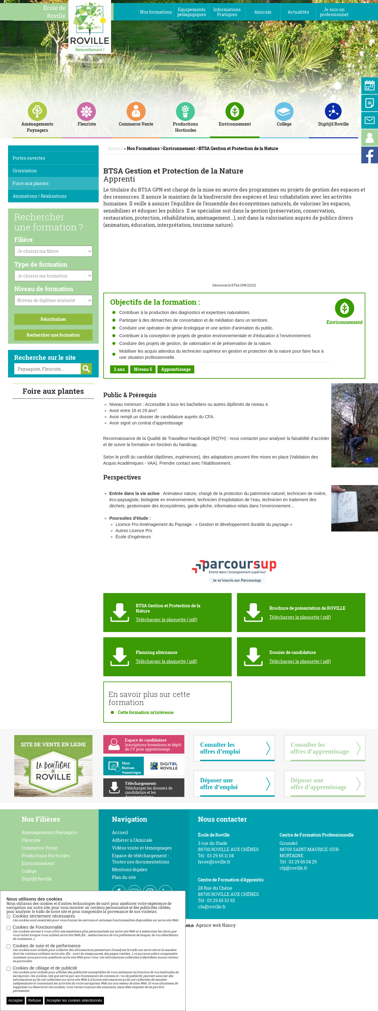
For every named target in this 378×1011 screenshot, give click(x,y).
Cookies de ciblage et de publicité (96, 979)
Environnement (38, 863)
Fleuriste (31, 840)
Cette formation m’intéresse (146, 712)
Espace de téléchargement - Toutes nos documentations (140, 859)
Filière (23, 239)
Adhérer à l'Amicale (132, 840)
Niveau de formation (43, 289)
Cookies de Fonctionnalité (96, 933)
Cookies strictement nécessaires (96, 918)
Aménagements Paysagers (49, 832)
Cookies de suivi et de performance (96, 953)
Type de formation (40, 264)
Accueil (120, 832)
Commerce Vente (40, 848)
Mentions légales (129, 869)
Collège (29, 871)
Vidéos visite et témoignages (142, 848)
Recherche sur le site (45, 357)
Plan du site (124, 877)
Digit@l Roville (37, 879)
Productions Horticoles (46, 855)
